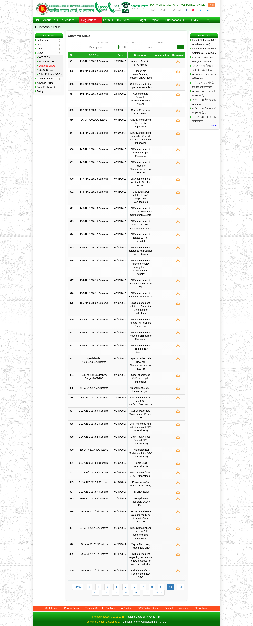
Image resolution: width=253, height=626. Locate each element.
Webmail (176, 10)
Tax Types (123, 20)
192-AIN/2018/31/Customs (94, 110)
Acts (39, 44)
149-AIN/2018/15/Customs (94, 208)
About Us (49, 20)
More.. (214, 125)
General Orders (45, 78)
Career (201, 5)
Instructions (43, 40)
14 (115, 592)
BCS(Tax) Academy (148, 608)
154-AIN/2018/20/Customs (94, 280)
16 (136, 592)
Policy (40, 91)
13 (105, 592)
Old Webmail (201, 608)
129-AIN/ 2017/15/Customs (94, 554)
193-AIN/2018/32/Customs (94, 71)
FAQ (153, 10)
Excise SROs (46, 70)
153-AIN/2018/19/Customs (94, 260)
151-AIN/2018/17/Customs (94, 234)
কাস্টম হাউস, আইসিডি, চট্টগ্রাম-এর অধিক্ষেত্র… (203, 84)
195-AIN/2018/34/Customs (94, 84)
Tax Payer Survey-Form (164, 5)
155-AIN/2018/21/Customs (94, 293)
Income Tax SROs (48, 61)
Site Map (110, 608)
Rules (40, 48)
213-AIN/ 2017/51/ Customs (94, 423)
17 (146, 592)
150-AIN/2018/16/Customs (94, 221)
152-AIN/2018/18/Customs (94, 247)
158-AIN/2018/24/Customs (94, 332)
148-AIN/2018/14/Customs (94, 191)
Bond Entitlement (46, 87)
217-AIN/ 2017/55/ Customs (94, 472)
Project (154, 20)
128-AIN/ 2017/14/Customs (94, 544)
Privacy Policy (71, 608)
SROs (40, 53)
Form (106, 20)
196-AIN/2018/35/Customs (94, 61)
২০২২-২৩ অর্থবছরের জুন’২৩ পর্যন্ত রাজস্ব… (203, 67)
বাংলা (211, 5)
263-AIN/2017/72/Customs (94, 397)
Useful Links (51, 608)
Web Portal (188, 5)
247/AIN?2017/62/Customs (94, 388)
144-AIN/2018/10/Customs (94, 132)
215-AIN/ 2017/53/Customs (94, 449)
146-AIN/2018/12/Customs (94, 162)
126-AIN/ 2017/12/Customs (94, 511)
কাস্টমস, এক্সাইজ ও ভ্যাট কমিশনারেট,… (204, 93)
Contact (163, 10)
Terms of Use (92, 608)
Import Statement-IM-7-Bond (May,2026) (204, 42)
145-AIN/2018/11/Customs (94, 149)
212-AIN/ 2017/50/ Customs (94, 410)
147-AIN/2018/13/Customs (94, 178)
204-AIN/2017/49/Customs (94, 498)
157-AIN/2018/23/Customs (94, 319)
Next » (158, 592)
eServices (68, 20)
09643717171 (139, 6)
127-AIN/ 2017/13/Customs (94, 528)
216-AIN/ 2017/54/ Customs (94, 462)
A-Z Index (126, 608)
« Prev (77, 587)
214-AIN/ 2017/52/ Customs (94, 436)
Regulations (88, 20)
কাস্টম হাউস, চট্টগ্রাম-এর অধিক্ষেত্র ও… (204, 76)
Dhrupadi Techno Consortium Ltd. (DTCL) (144, 621)
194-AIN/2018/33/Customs (94, 93)
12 (95, 592)
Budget (141, 20)
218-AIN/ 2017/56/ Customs (94, 482)
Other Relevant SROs (50, 74)
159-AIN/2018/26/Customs (94, 345)
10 (170, 587)
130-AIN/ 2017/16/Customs (94, 570)
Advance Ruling (45, 82)
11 (180, 587)
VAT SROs (44, 57)
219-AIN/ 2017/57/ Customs (94, 491)
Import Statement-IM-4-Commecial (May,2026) (204, 50)
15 (126, 592)
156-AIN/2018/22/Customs (94, 303)
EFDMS (193, 20)
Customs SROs (47, 65)
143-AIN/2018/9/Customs (93, 119)
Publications (173, 20)
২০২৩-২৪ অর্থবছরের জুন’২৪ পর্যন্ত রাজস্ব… (203, 59)
